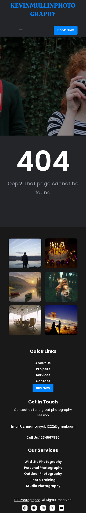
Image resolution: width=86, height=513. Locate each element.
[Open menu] (20, 30)
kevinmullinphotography (43, 10)
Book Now (65, 30)
